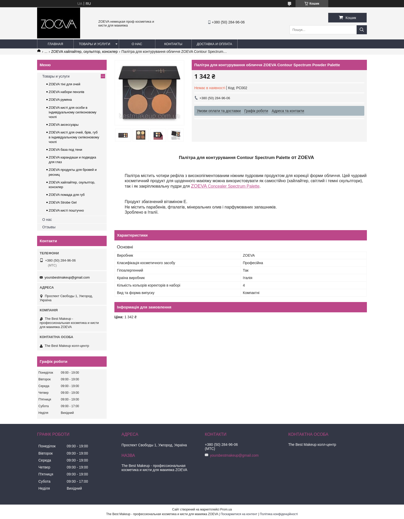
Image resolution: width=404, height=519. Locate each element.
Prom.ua (226, 509)
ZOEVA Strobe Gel (63, 202)
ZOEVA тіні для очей (64, 84)
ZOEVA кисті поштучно (66, 210)
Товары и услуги (94, 44)
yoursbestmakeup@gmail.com (67, 277)
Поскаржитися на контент (239, 514)
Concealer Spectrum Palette (225, 186)
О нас (137, 44)
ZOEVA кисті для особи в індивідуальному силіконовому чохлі (72, 112)
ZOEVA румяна (60, 100)
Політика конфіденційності (279, 514)
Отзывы (48, 227)
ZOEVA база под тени (65, 150)
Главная (55, 44)
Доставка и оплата (214, 44)
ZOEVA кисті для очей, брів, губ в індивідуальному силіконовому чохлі (74, 137)
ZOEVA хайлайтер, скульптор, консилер (84, 51)
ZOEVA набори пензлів (66, 92)
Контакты (173, 44)
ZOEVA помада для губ (67, 195)
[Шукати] (362, 29)
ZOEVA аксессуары (64, 125)
